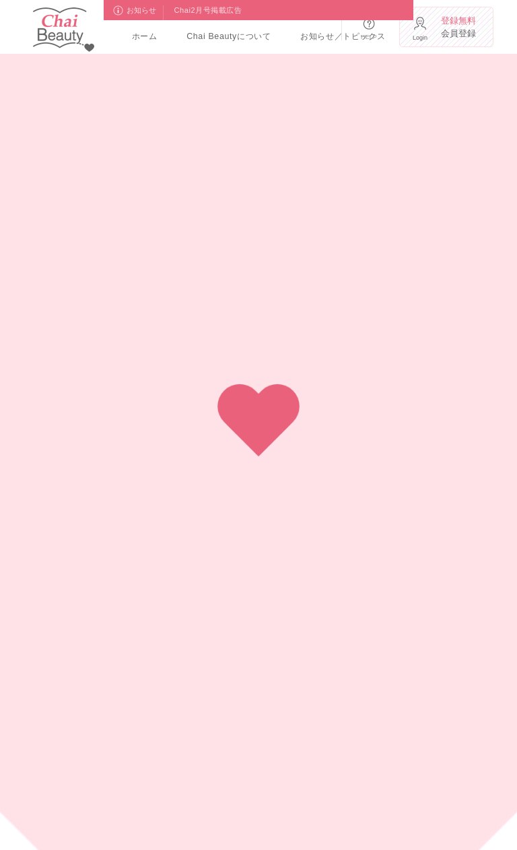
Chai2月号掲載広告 (208, 10)
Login (420, 37)
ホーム (145, 36)
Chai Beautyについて (228, 36)
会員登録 (461, 27)
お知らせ (142, 10)
